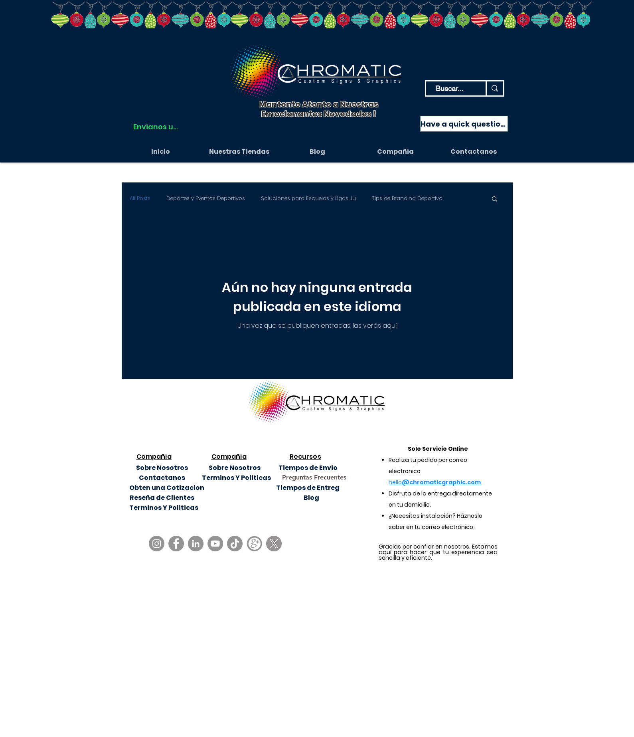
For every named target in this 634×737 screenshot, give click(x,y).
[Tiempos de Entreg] (308, 488)
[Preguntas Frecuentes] (314, 478)
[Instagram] (156, 543)
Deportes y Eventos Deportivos (205, 198)
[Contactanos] (162, 478)
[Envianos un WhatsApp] (155, 126)
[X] (274, 543)
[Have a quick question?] (464, 124)
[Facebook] (176, 543)
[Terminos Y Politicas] (236, 478)
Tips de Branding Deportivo (407, 198)
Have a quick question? (463, 108)
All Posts (140, 198)
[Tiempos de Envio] (308, 468)
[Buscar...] (450, 88)
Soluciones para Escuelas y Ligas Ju (308, 198)
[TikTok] (235, 543)
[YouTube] (215, 543)
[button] (396, 151)
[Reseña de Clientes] (162, 498)
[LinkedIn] (195, 543)
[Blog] (311, 498)
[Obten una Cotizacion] (166, 488)
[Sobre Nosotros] (162, 468)
